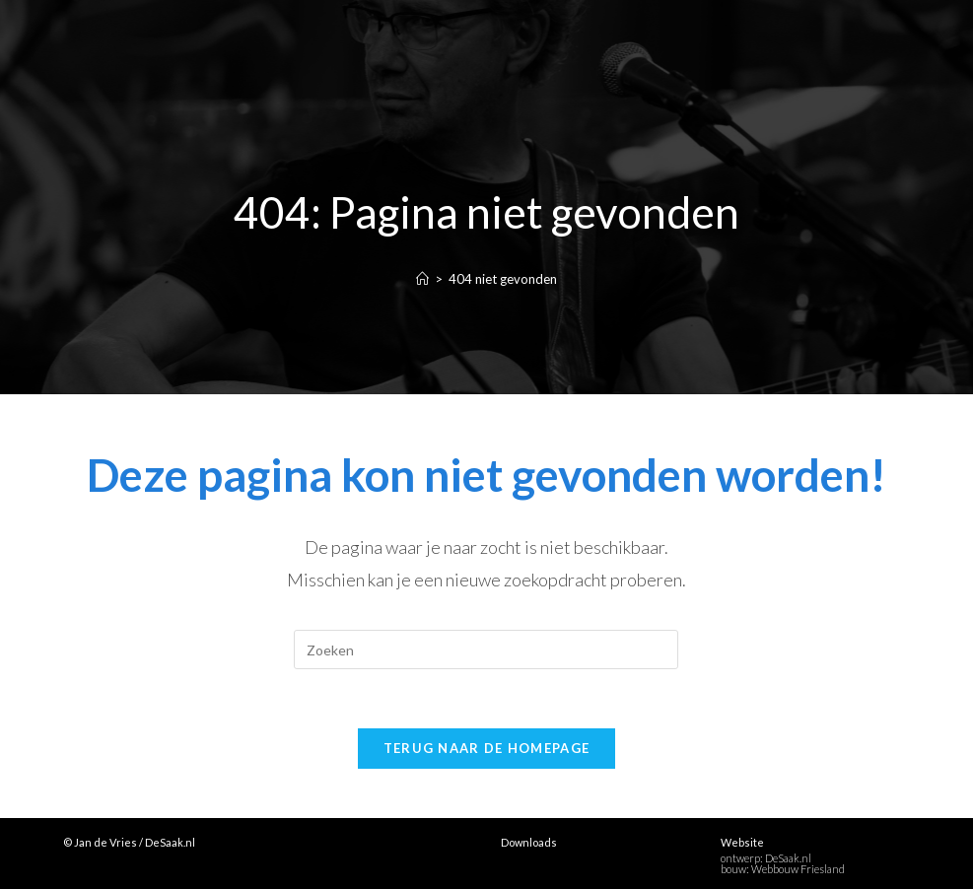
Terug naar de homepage (487, 748)
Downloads (529, 842)
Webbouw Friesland (798, 868)
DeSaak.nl (788, 858)
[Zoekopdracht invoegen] (486, 649)
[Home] (422, 279)
